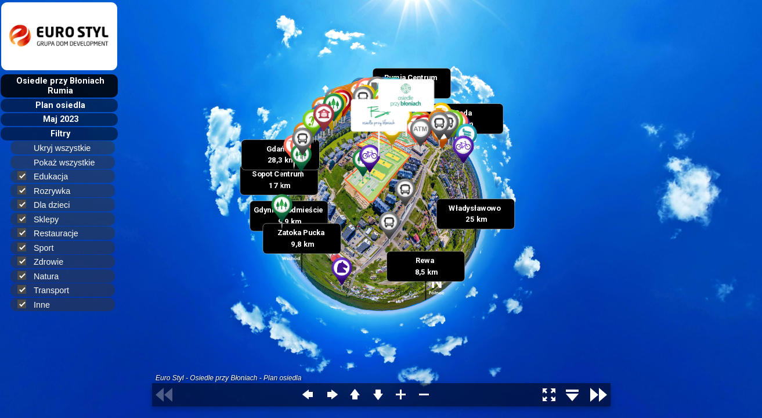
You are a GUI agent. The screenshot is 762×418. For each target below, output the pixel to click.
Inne (38, 304)
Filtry (60, 134)
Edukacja (47, 176)
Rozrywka (48, 191)
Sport (40, 248)
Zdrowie (45, 261)
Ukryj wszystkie (67, 148)
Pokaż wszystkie (69, 162)
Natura (42, 276)
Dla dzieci (48, 205)
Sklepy (42, 219)
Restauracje (52, 233)
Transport (48, 290)
